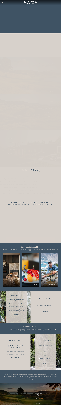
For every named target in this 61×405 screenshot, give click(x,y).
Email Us (38, 403)
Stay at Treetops (15, 357)
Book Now (45, 311)
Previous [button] (1, 308)
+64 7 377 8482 (42, 398)
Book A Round (55, 3)
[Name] (45, 351)
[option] (17, 304)
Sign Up (45, 363)
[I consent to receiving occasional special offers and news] (39, 358)
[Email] (45, 355)
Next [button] (28, 308)
